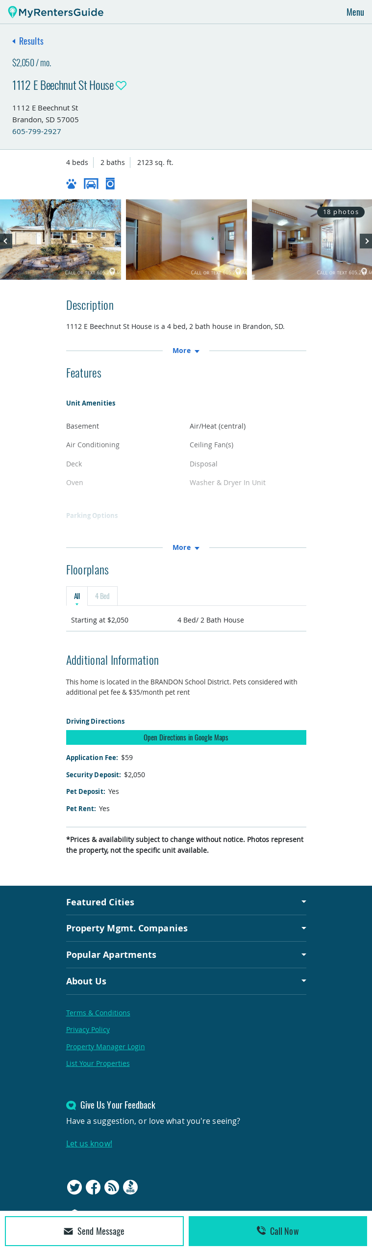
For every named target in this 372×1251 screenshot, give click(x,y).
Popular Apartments (111, 954)
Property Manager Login (105, 1046)
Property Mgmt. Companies (127, 928)
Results (31, 40)
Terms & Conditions (98, 1012)
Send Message (94, 1230)
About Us (86, 981)
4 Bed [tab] (102, 596)
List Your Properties (98, 1063)
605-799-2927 (36, 131)
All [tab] (77, 596)
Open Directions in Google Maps (186, 737)
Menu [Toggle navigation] (355, 12)
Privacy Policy (88, 1029)
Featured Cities (100, 902)
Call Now (278, 1230)
